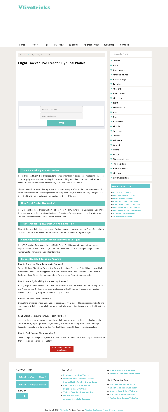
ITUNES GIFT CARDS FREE (124, 198)
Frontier (115, 102)
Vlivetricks (33, 7)
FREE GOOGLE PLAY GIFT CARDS (126, 207)
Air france (116, 131)
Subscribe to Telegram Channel (32, 385)
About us (88, 410)
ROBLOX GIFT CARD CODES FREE (126, 204)
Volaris (114, 149)
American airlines (119, 74)
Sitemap (120, 410)
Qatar (114, 117)
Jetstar (115, 135)
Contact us (97, 410)
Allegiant (115, 88)
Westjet (115, 145)
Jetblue (115, 60)
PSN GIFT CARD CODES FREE (124, 213)
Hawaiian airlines (119, 168)
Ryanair (115, 112)
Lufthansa (116, 140)
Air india (115, 126)
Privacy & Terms (109, 410)
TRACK (61, 123)
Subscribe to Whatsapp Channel (32, 377)
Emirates (115, 84)
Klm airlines (116, 121)
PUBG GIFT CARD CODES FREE (125, 201)
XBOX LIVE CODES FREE (122, 216)
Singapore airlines (119, 159)
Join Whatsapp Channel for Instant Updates (61, 348)
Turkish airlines (118, 163)
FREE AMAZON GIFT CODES (124, 195)
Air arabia (115, 173)
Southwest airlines (119, 177)
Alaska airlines (118, 107)
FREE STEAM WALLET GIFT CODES (127, 210)
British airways (118, 79)
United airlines (118, 93)
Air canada (116, 98)
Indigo (114, 154)
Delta (114, 65)
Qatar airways (117, 70)
